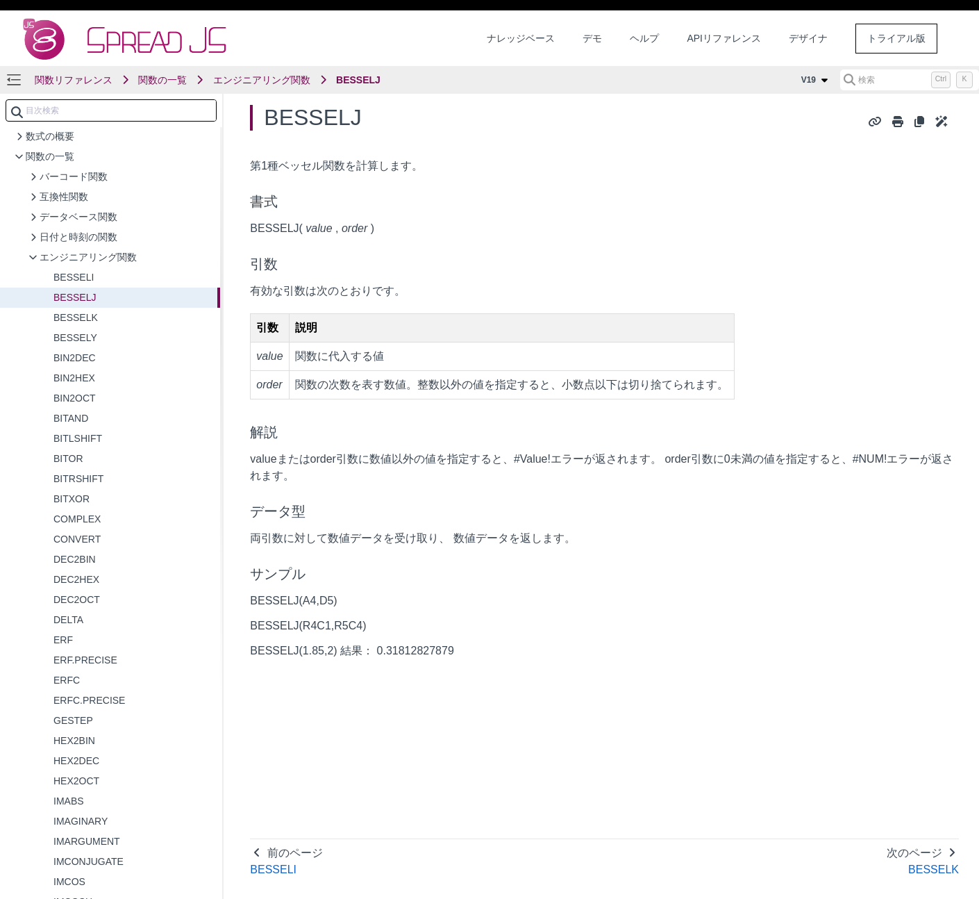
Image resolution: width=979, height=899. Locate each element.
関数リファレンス (73, 79)
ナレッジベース (521, 38)
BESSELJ (358, 79)
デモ (592, 38)
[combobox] (111, 110)
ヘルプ (644, 38)
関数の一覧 (162, 79)
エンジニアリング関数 (261, 79)
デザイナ (808, 38)
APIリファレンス (724, 38)
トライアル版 (896, 38)
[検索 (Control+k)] (909, 79)
